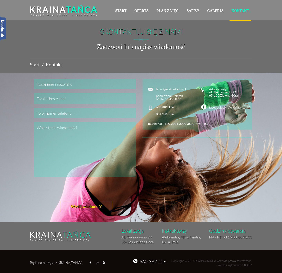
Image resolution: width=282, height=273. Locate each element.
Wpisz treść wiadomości (85, 149)
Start (121, 11)
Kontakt (240, 11)
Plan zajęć (167, 11)
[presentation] (63, 189)
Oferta (141, 11)
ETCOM (247, 265)
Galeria (215, 11)
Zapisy (192, 11)
